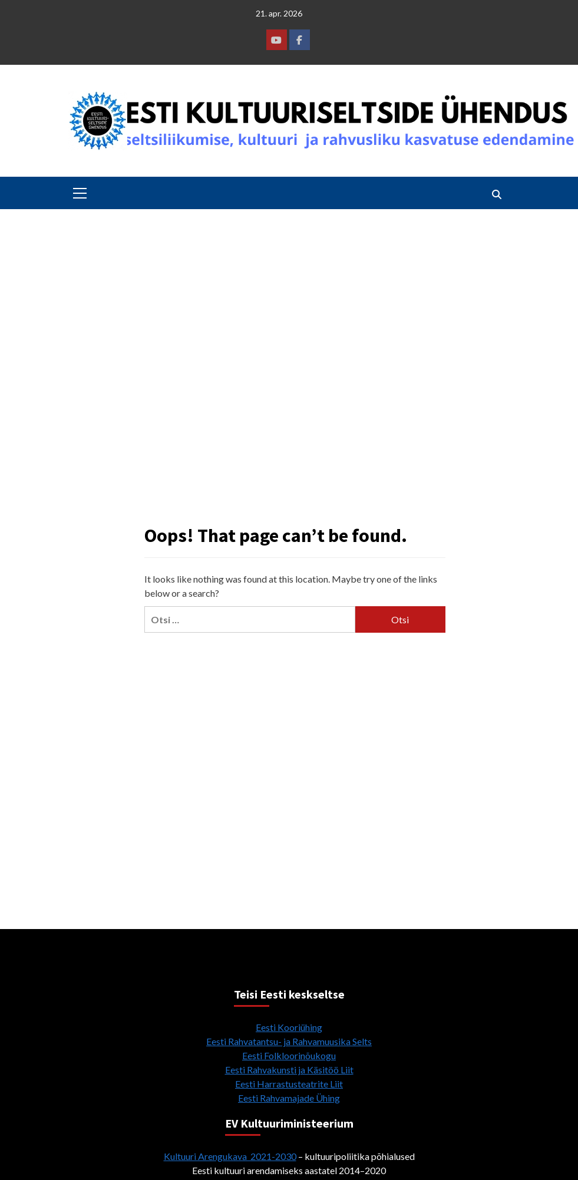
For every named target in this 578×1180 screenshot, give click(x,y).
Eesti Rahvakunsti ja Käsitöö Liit (289, 1069)
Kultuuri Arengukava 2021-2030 (230, 1156)
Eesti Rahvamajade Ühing (289, 1097)
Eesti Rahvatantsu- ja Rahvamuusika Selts (289, 1041)
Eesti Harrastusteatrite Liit (289, 1083)
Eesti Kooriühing (289, 1027)
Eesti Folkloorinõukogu (289, 1055)
